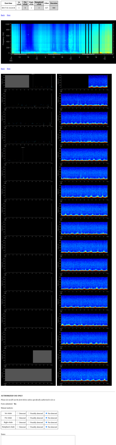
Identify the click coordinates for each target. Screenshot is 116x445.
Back (3, 15)
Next (8, 15)
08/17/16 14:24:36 (8, 8)
